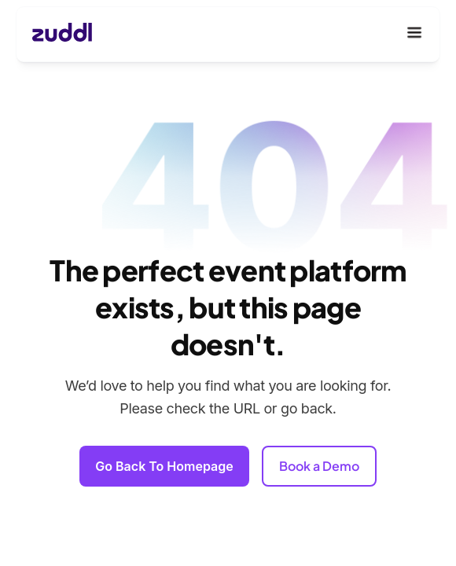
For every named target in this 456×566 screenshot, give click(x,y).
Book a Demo (319, 466)
